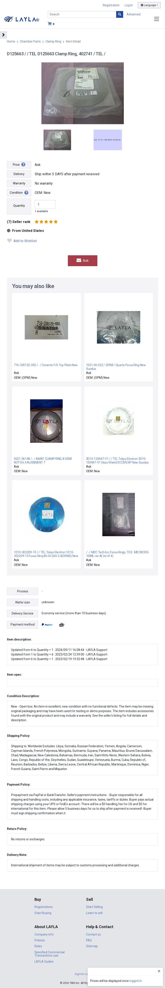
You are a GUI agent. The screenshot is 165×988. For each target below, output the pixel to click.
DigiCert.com (82, 974)
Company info (44, 934)
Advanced (133, 14)
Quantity (19, 205)
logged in (135, 981)
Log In (129, 5)
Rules (38, 946)
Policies (39, 940)
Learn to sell (94, 913)
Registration (111, 5)
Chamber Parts (30, 41)
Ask (83, 261)
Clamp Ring (53, 41)
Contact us (93, 934)
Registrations (43, 907)
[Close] (159, 971)
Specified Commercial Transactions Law (49, 953)
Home (11, 41)
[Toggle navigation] (156, 19)
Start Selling (94, 907)
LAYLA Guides (44, 961)
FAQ (89, 940)
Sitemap (92, 946)
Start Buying (42, 913)
